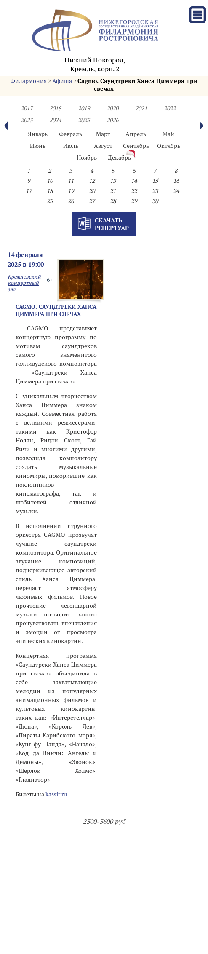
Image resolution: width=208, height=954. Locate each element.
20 (92, 191)
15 (155, 181)
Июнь (37, 146)
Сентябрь (136, 146)
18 (50, 191)
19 (71, 191)
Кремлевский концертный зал (24, 283)
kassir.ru (56, 794)
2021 (141, 108)
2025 (84, 120)
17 (29, 191)
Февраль (70, 134)
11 (71, 181)
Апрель (135, 134)
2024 (55, 120)
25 (50, 201)
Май (168, 134)
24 (176, 191)
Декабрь (119, 157)
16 (176, 181)
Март (103, 134)
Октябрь (168, 146)
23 (155, 191)
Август (103, 146)
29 (134, 201)
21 (113, 191)
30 (155, 201)
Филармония (29, 81)
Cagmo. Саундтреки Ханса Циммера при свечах (56, 310)
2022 (170, 108)
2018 (55, 108)
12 (92, 181)
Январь (38, 134)
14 (134, 181)
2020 (112, 108)
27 (92, 201)
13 (113, 181)
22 (134, 191)
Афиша (62, 81)
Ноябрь (87, 157)
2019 (84, 108)
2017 (26, 108)
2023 (26, 120)
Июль (70, 146)
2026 (112, 120)
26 (71, 201)
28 (113, 201)
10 (50, 181)
